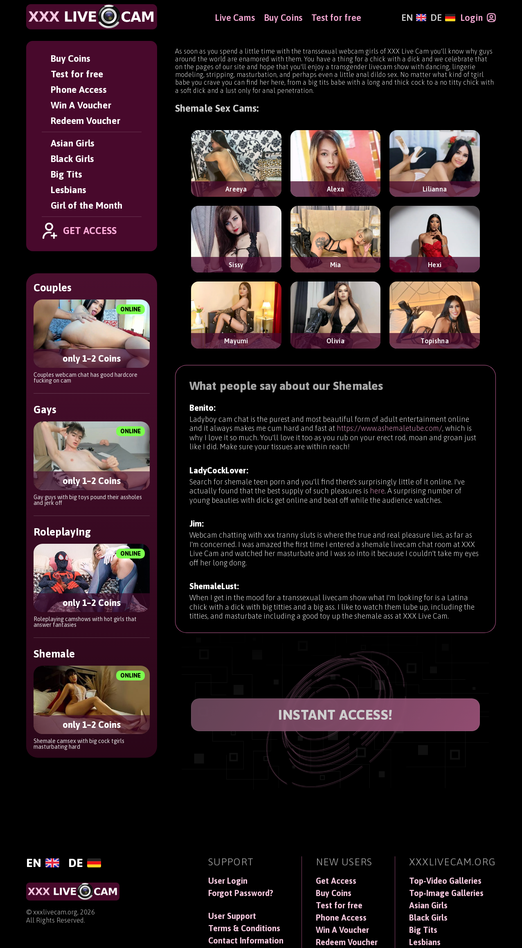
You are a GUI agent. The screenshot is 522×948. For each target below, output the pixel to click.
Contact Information (246, 941)
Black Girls (72, 158)
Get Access (336, 881)
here (377, 495)
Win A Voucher (81, 105)
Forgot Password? (240, 893)
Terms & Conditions (244, 928)
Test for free (77, 74)
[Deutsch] (442, 17)
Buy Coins (70, 58)
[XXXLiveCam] (91, 16)
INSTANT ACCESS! (335, 715)
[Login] (478, 17)
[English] (413, 17)
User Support (232, 916)
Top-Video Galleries (445, 881)
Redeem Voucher (85, 120)
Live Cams (235, 17)
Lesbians (68, 190)
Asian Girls (72, 143)
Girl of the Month (87, 205)
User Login (228, 881)
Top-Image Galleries (446, 893)
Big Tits (66, 174)
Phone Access (79, 89)
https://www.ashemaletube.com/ (389, 429)
